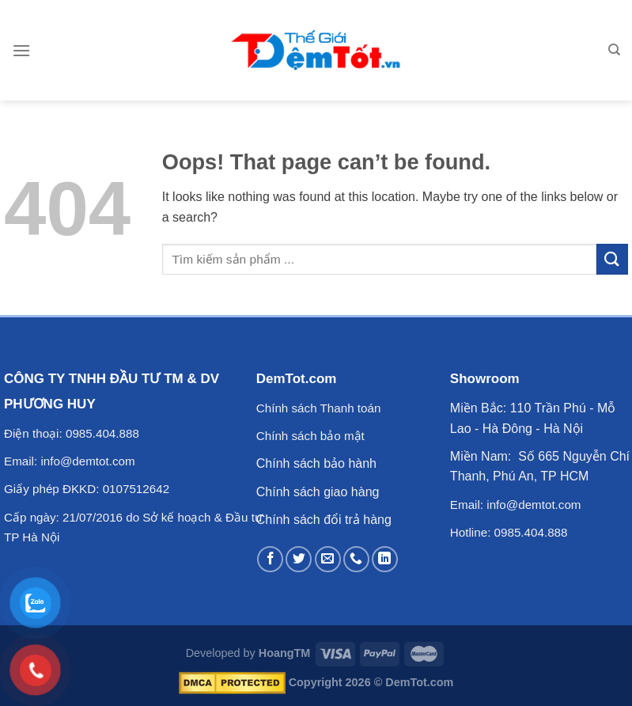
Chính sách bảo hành (316, 463)
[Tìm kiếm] (614, 50)
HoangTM (285, 653)
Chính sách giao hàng (318, 492)
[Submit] (612, 259)
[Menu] (21, 50)
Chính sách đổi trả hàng (324, 519)
